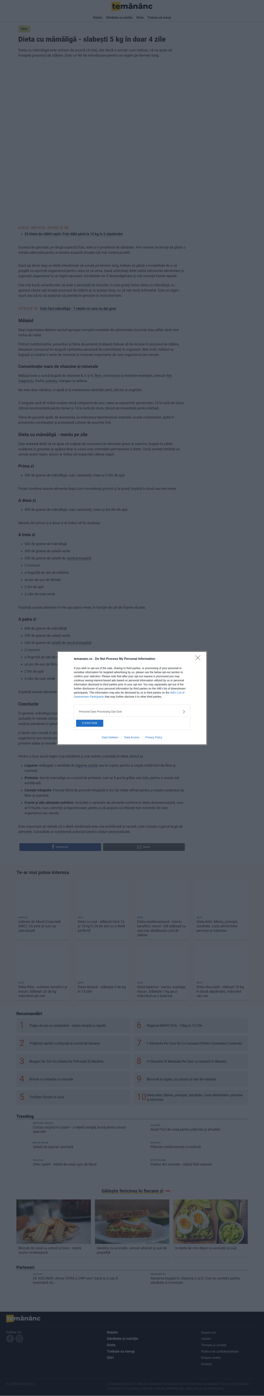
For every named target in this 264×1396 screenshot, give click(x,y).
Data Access (131, 738)
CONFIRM (95, 722)
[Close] (199, 658)
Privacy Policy (153, 738)
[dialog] (132, 698)
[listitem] (132, 711)
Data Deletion (110, 738)
